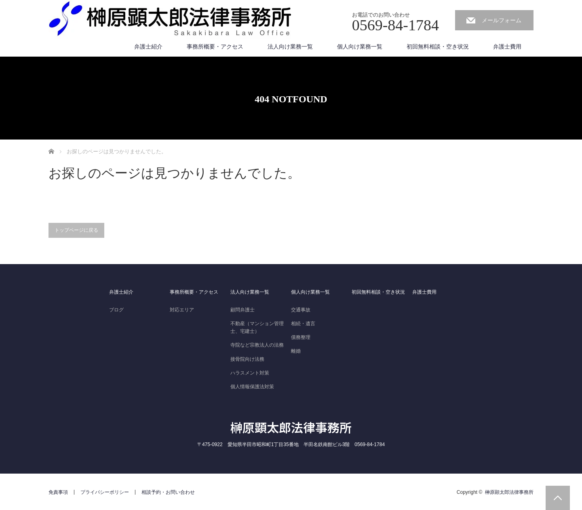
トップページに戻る (76, 230)
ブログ (116, 310)
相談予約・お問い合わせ (168, 492)
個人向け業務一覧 (359, 46)
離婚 (296, 351)
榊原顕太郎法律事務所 (291, 427)
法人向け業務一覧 (290, 46)
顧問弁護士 (242, 310)
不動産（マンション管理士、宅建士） (257, 327)
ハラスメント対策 (249, 373)
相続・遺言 (303, 323)
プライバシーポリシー (104, 492)
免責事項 (58, 492)
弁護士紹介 (148, 46)
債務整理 (300, 337)
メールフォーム (501, 20)
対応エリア (182, 310)
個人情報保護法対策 (252, 386)
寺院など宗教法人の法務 (257, 345)
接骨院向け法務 (247, 359)
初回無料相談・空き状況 (438, 46)
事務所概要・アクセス (215, 46)
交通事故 (300, 310)
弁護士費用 (507, 46)
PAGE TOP (558, 498)
